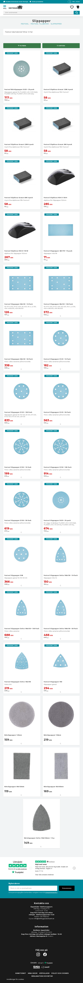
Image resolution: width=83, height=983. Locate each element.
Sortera (61, 45)
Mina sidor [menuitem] (32, 973)
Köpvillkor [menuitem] (44, 973)
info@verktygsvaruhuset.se (44, 918)
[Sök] (77, 13)
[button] (5, 6)
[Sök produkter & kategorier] (41, 13)
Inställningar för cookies (15, 979)
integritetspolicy (51, 892)
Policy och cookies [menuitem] (60, 973)
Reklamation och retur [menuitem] (42, 976)
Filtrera (23, 45)
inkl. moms (76, 1)
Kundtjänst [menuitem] (20, 973)
